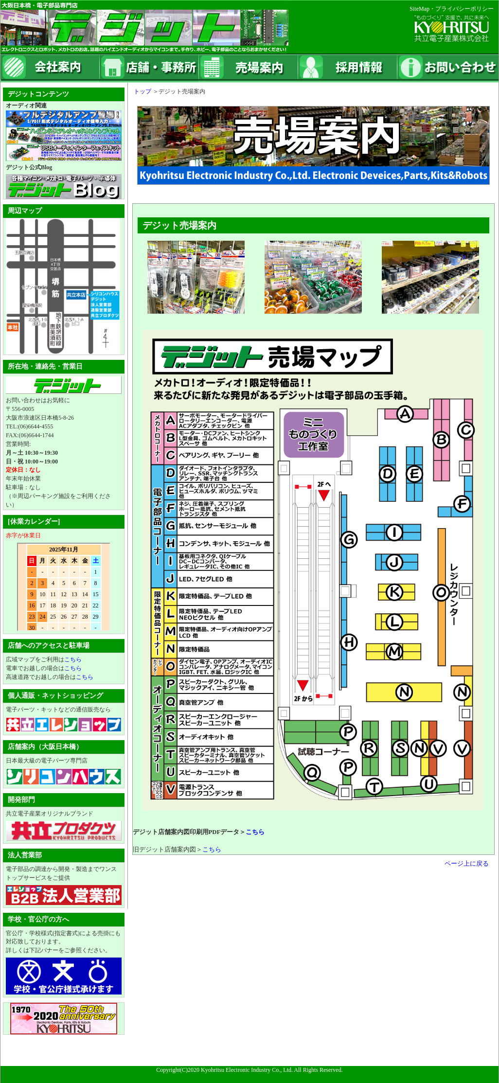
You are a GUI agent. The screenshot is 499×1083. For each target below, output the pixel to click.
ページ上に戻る (467, 863)
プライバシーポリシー (464, 8)
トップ (139, 91)
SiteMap (419, 8)
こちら (255, 832)
